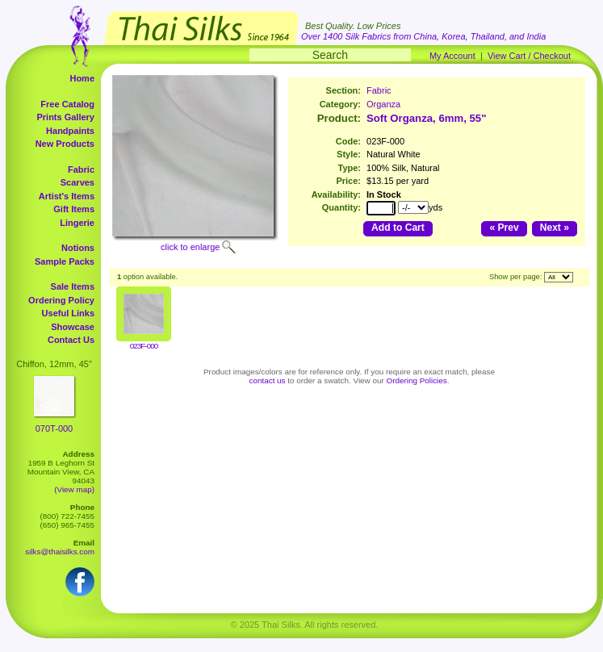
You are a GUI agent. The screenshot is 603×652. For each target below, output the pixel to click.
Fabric (81, 169)
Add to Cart (398, 227)
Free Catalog (67, 104)
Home (81, 78)
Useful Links (68, 313)
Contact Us (71, 340)
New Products (65, 143)
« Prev (503, 227)
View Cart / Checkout (529, 56)
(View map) (74, 489)
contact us (267, 380)
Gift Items (73, 209)
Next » (554, 227)
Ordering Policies (417, 380)
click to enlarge (190, 247)
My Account (452, 56)
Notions (77, 248)
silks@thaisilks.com (59, 551)
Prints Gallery (65, 117)
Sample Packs (64, 261)
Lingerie (77, 223)
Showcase (72, 327)
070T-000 (54, 428)
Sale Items (72, 286)
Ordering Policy (61, 300)
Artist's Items (66, 196)
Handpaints (70, 131)
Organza (383, 104)
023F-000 (143, 345)
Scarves (77, 182)
